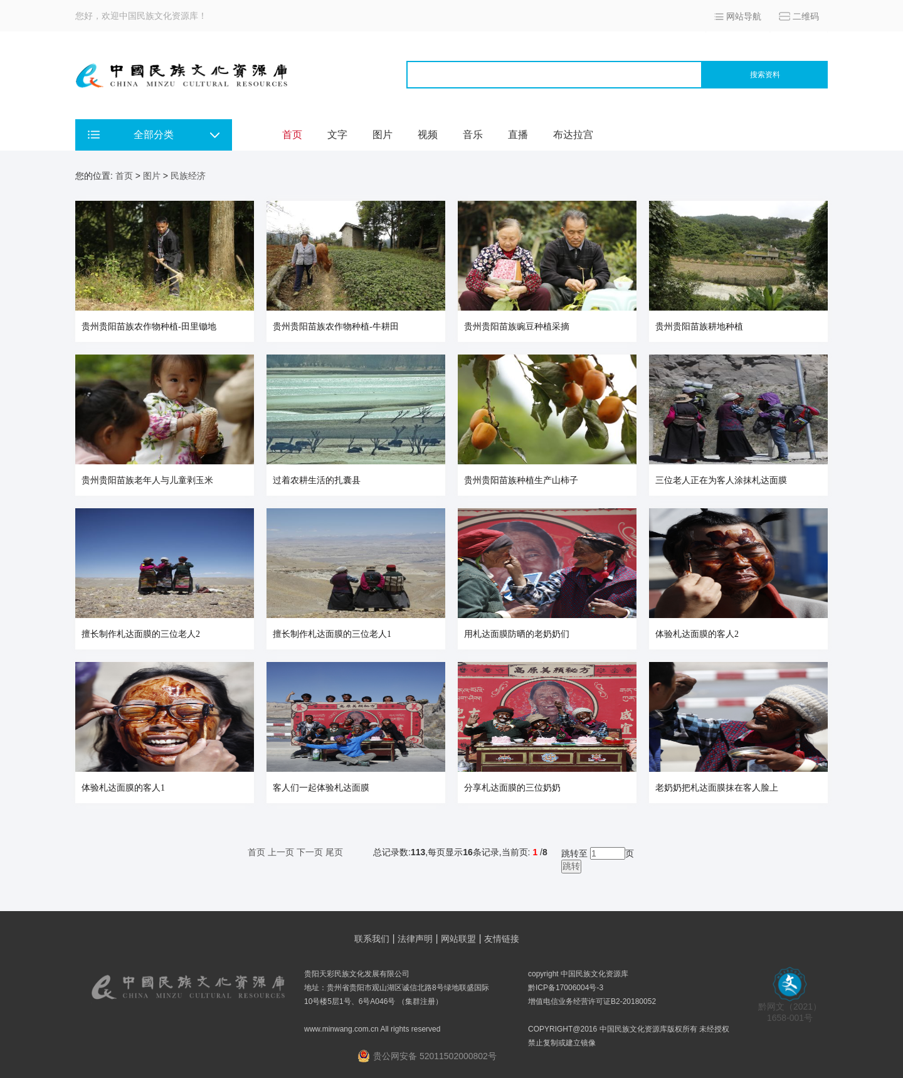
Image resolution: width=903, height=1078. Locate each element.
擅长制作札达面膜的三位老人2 (141, 634)
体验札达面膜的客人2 (697, 634)
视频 (428, 134)
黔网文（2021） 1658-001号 (789, 1008)
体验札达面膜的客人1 (123, 787)
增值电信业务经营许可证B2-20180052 (592, 1001)
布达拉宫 (573, 134)
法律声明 (415, 939)
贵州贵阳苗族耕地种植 (699, 326)
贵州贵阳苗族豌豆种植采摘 (516, 326)
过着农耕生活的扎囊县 (317, 480)
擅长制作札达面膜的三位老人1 (332, 634)
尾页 (334, 852)
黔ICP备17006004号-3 (565, 987)
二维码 (806, 16)
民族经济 (188, 176)
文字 (337, 134)
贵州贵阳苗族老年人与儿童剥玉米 (147, 480)
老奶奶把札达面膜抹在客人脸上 (716, 787)
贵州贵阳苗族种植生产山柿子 (521, 480)
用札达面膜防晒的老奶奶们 (516, 634)
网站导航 (743, 16)
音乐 (473, 134)
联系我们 (371, 939)
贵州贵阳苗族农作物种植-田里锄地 (149, 326)
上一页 (281, 852)
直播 (518, 134)
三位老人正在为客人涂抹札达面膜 (721, 480)
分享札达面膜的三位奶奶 (512, 787)
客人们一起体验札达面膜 (321, 787)
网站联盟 (458, 939)
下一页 (310, 852)
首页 (292, 134)
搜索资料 (765, 74)
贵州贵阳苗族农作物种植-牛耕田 (336, 326)
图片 (382, 134)
